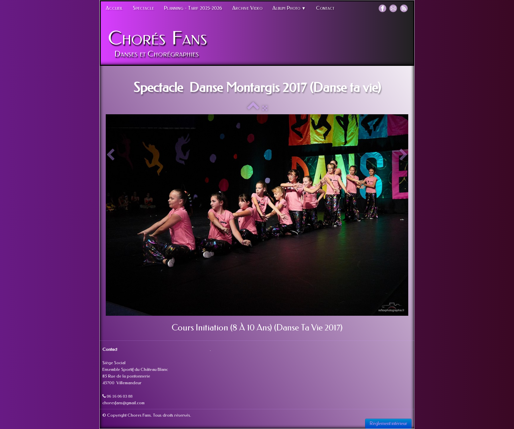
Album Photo (289, 8)
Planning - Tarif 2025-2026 (193, 8)
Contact (325, 8)
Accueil (114, 8)
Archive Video (247, 8)
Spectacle (143, 8)
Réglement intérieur (388, 423)
